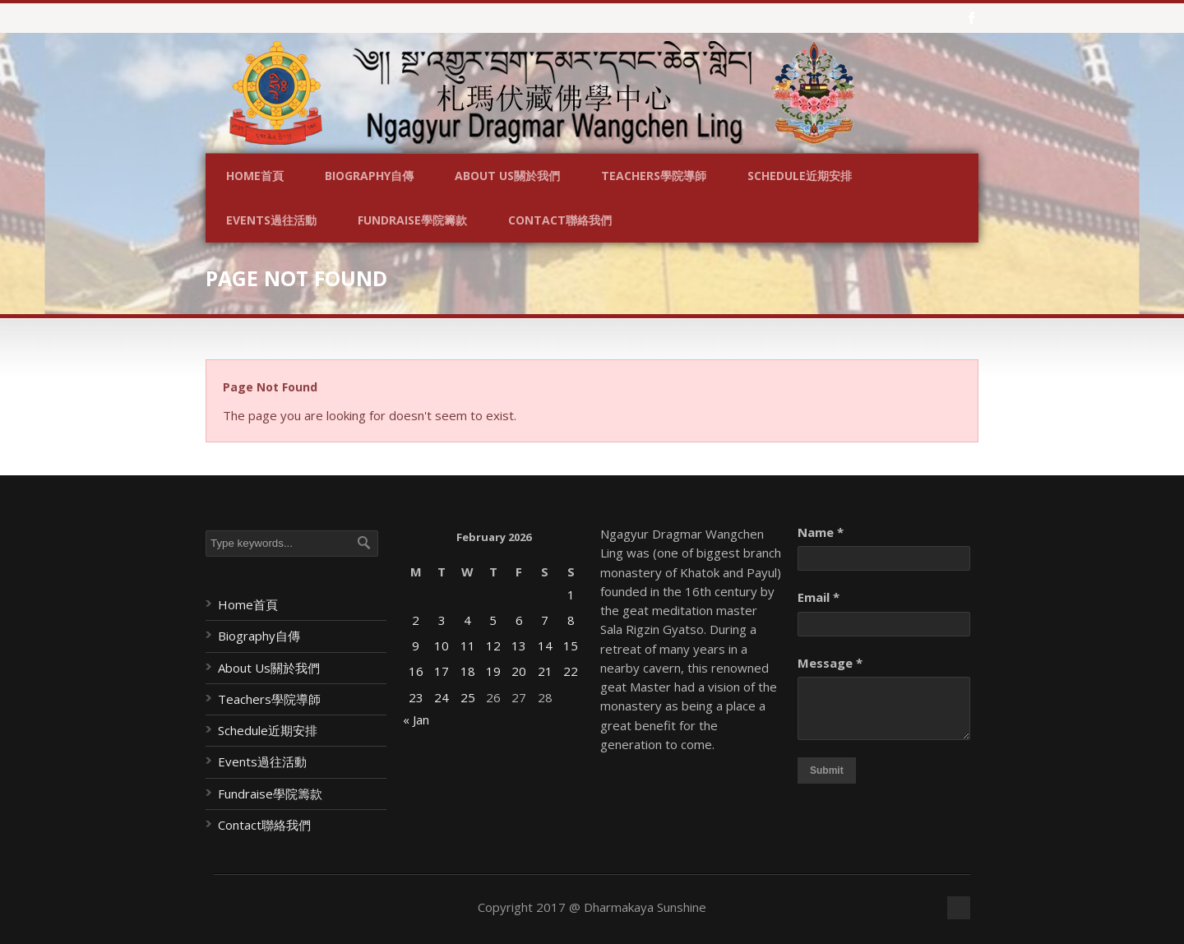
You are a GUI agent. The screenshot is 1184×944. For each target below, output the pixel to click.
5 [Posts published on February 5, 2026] (493, 620)
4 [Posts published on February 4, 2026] (467, 620)
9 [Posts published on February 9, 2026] (415, 645)
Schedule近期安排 (799, 175)
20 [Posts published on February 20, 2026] (518, 671)
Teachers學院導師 (653, 175)
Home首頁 (255, 175)
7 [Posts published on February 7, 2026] (544, 620)
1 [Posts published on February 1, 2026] (571, 594)
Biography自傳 (369, 175)
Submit (827, 770)
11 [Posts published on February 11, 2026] (467, 645)
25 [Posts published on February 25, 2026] (467, 697)
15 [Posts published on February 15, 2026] (570, 645)
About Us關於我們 (507, 175)
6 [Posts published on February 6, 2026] (519, 620)
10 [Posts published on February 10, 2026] (441, 645)
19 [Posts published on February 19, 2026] (493, 671)
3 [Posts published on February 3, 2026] (442, 620)
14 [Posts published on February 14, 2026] (545, 645)
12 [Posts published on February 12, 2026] (493, 645)
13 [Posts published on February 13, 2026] (518, 645)
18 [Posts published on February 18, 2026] (467, 671)
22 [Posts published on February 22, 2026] (570, 671)
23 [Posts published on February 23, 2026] (416, 697)
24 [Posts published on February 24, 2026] (441, 697)
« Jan (416, 719)
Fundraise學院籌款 (412, 220)
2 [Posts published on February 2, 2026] (415, 620)
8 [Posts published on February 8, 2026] (571, 620)
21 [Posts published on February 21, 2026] (545, 671)
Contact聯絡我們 (560, 220)
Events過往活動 (271, 220)
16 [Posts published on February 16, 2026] (416, 671)
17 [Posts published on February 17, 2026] (441, 671)
